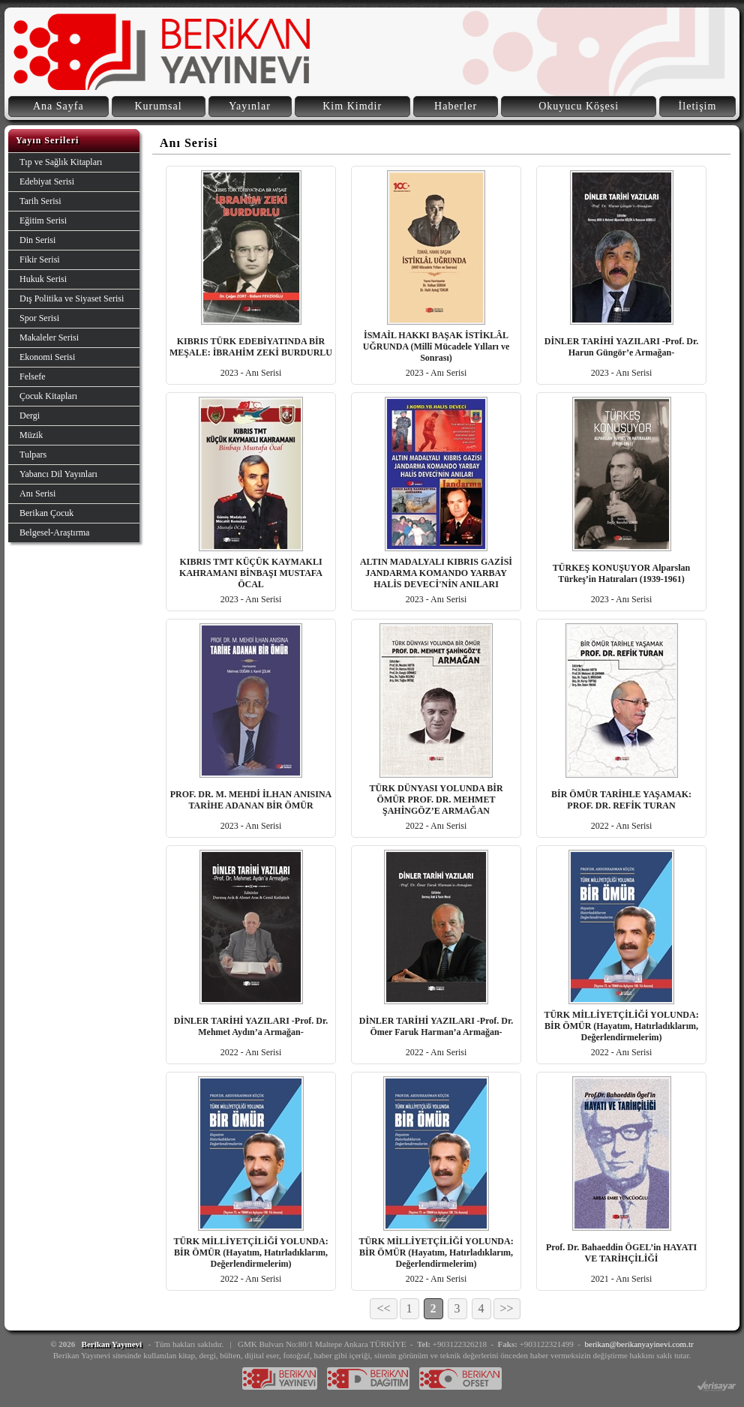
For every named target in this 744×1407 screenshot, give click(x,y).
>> (507, 1308)
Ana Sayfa (58, 106)
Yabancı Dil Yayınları (59, 474)
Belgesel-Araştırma (54, 532)
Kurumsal (158, 106)
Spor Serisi (39, 318)
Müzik (31, 435)
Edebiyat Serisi (47, 181)
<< (383, 1308)
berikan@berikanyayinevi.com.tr (639, 1344)
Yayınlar (250, 106)
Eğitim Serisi (43, 220)
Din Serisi (38, 240)
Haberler (455, 106)
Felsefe (33, 376)
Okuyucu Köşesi (578, 106)
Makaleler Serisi (49, 337)
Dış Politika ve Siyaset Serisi (72, 298)
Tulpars (33, 454)
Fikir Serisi (40, 259)
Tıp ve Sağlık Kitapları (61, 162)
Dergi (30, 415)
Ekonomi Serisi (47, 357)
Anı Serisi (38, 493)
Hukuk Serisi (43, 279)
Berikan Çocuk (47, 513)
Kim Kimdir (352, 106)
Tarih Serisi (40, 201)
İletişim (698, 106)
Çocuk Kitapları (48, 396)
